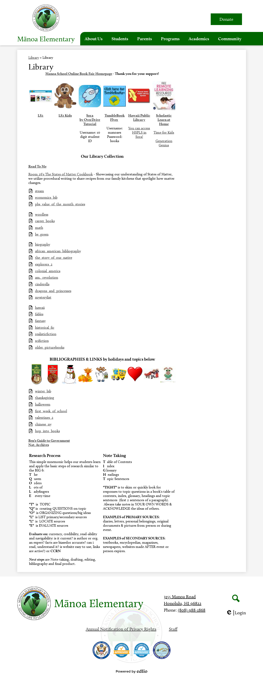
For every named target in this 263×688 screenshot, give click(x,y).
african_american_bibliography (58, 251)
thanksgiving (44, 398)
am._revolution (46, 277)
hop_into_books (47, 431)
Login (236, 613)
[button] (93, 38)
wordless (41, 214)
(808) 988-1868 (191, 610)
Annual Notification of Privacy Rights (121, 629)
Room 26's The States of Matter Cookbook (60, 174)
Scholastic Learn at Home (164, 119)
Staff (173, 629)
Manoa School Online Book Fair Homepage (78, 74)
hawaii (40, 307)
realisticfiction (45, 334)
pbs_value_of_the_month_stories (60, 204)
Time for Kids (164, 132)
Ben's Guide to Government (49, 440)
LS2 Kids (65, 115)
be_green (41, 234)
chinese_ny (43, 424)
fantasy (40, 321)
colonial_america (47, 271)
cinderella (42, 284)
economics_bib (46, 197)
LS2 (40, 115)
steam (39, 191)
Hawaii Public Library (139, 117)
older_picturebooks (49, 347)
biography (42, 244)
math (39, 227)
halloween (42, 404)
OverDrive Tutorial (91, 122)
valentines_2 (44, 417)
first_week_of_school (51, 411)
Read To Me (37, 166)
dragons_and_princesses (53, 291)
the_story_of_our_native (53, 257)
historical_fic (44, 327)
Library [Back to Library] (33, 57)
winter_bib (43, 391)
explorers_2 (44, 264)
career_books (45, 221)
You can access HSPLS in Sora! (139, 132)
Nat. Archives (38, 445)
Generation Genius (164, 143)
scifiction (42, 341)
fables (39, 314)
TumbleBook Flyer (115, 117)
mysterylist (43, 297)
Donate (226, 19)
